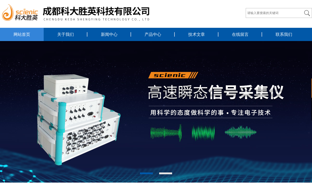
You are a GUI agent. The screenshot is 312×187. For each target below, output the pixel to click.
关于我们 (65, 34)
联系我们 (284, 34)
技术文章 (196, 34)
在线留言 (240, 34)
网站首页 (22, 34)
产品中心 (153, 34)
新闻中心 (109, 34)
